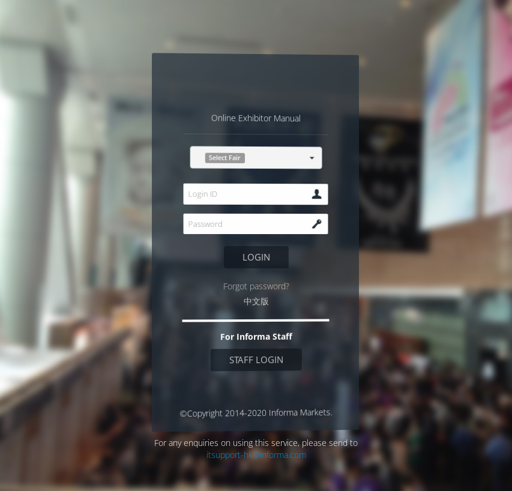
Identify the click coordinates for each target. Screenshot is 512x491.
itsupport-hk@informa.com (256, 454)
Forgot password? (256, 286)
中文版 (255, 301)
